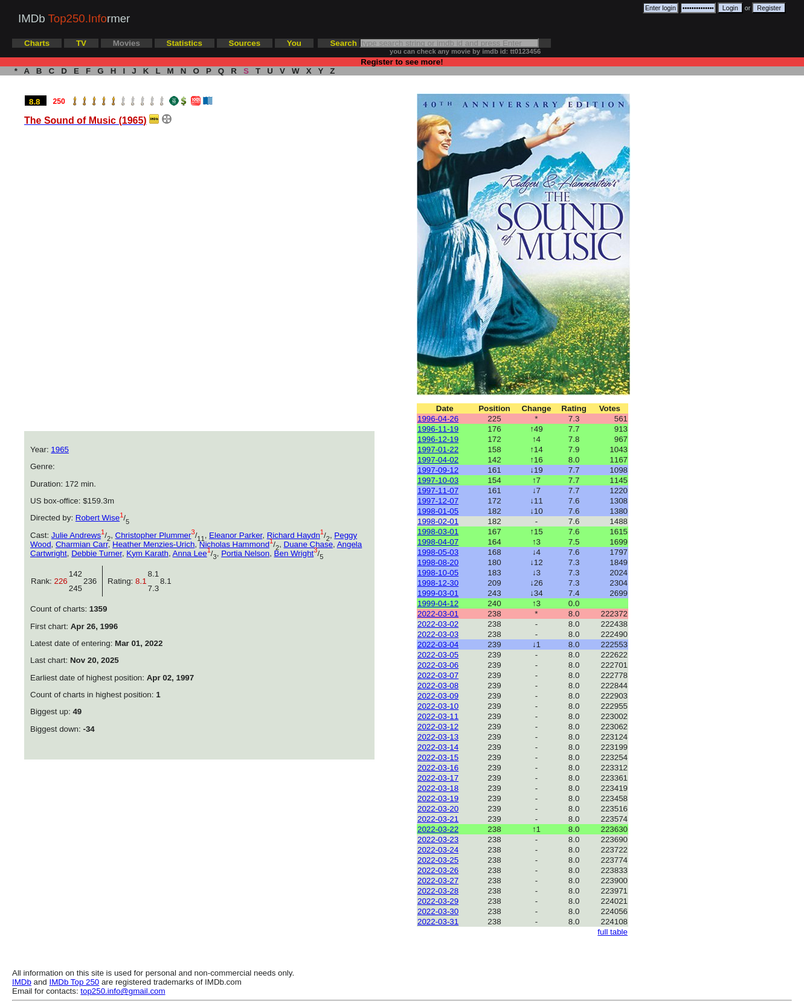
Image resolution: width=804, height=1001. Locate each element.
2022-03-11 (437, 716)
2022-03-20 (437, 808)
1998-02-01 (437, 521)
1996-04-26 (437, 418)
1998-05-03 (437, 552)
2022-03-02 (437, 623)
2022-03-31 (437, 921)
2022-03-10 (437, 706)
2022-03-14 (437, 747)
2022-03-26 (437, 870)
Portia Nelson (245, 553)
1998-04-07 (437, 541)
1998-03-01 (437, 531)
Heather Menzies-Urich (153, 544)
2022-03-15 (437, 757)
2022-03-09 (437, 695)
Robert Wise (98, 517)
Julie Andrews (76, 535)
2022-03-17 (437, 777)
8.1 (166, 581)
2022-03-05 (437, 654)
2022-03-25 (437, 860)
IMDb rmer (74, 18)
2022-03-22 (437, 829)
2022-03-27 (437, 880)
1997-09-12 (437, 470)
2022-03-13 (437, 736)
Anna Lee (190, 553)
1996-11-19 (437, 428)
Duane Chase (308, 544)
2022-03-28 (437, 890)
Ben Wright (294, 553)
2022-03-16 (437, 767)
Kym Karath (147, 553)
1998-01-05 (437, 511)
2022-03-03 (437, 634)
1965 (60, 449)
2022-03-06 (437, 665)
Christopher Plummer (153, 535)
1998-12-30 (437, 582)
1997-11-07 (437, 490)
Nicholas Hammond (234, 544)
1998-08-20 (437, 562)
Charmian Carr (82, 544)
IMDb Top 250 (75, 982)
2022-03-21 (437, 819)
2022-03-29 (437, 901)
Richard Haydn (293, 535)
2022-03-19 (437, 798)
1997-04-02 (437, 459)
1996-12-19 (437, 439)
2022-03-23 (437, 839)
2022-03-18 (437, 788)
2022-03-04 (437, 644)
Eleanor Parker (235, 535)
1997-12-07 (437, 500)
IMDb (21, 982)
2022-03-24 (437, 849)
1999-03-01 (437, 593)
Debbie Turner (96, 553)
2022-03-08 (437, 685)
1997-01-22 (437, 449)
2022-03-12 (437, 726)
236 (92, 581)
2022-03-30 (437, 911)
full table (612, 931)
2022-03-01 (437, 613)
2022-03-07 (437, 675)
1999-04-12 (437, 603)
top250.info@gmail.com (122, 991)
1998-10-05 (437, 572)
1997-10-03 (437, 480)
